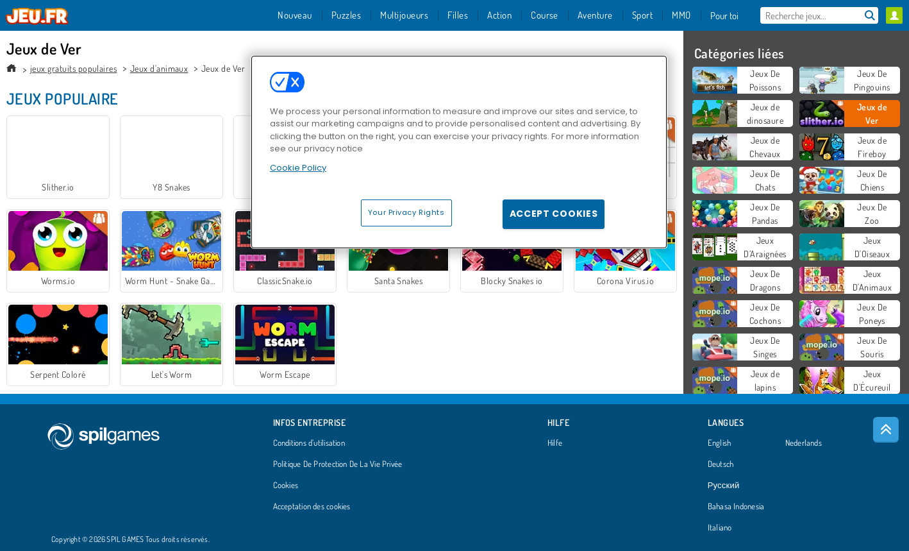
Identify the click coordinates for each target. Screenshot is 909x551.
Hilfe (554, 443)
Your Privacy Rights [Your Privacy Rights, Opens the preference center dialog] (406, 212)
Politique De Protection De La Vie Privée (338, 464)
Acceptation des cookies (312, 506)
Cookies (286, 485)
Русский (724, 485)
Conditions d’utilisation (309, 443)
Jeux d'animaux (159, 68)
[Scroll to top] (886, 430)
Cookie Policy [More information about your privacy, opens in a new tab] (298, 168)
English (719, 443)
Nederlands (803, 443)
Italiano (720, 527)
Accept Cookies (554, 213)
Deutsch (721, 464)
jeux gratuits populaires (73, 68)
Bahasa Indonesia (736, 506)
